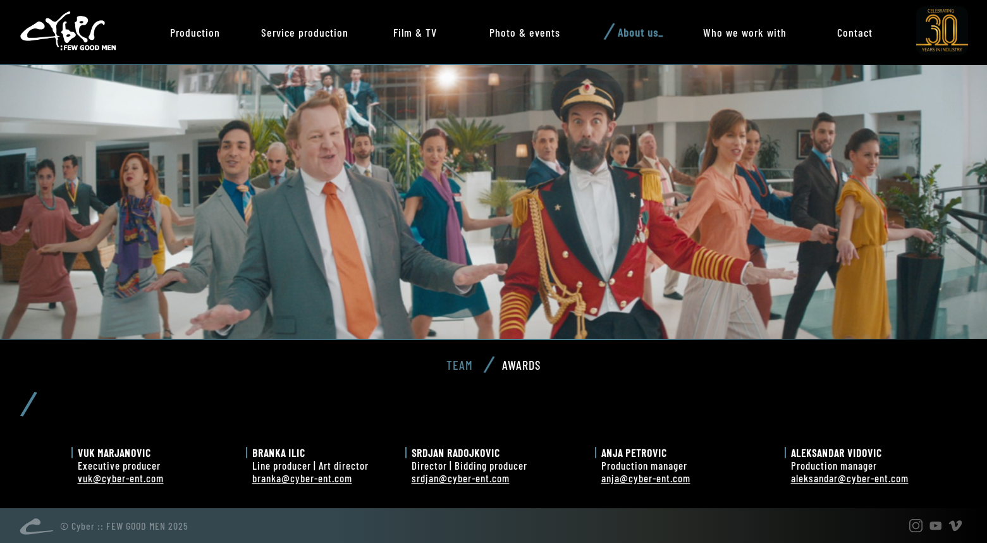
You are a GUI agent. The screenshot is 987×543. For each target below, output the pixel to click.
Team (459, 364)
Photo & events (524, 32)
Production (195, 32)
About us (638, 32)
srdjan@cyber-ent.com (461, 478)
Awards (521, 364)
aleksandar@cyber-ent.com (850, 478)
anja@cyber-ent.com (645, 478)
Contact (855, 32)
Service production (304, 32)
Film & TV (415, 32)
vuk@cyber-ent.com (121, 478)
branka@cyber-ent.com (302, 478)
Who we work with (745, 32)
